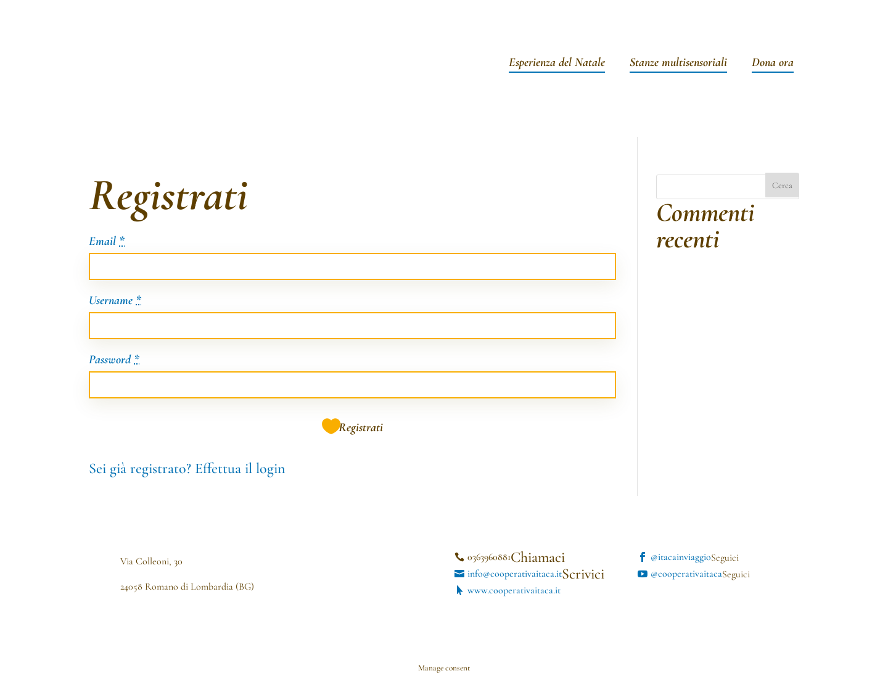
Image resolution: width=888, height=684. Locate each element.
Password (114, 360)
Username (115, 301)
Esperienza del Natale (557, 64)
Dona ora (773, 64)
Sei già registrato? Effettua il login (187, 468)
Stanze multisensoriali (678, 64)
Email (107, 242)
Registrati (361, 427)
